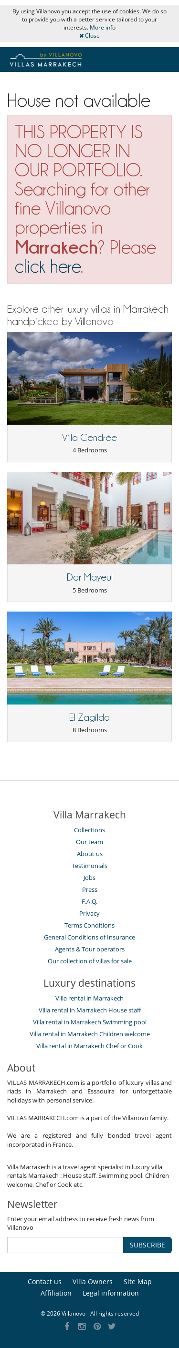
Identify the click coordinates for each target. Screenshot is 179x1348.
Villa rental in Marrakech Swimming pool (90, 1022)
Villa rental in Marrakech (89, 998)
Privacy (89, 913)
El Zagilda (89, 717)
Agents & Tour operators (90, 949)
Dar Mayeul (90, 577)
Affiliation (56, 1292)
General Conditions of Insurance (89, 937)
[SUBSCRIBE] (65, 1245)
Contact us (45, 1281)
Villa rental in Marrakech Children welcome (90, 1034)
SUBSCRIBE (147, 1244)
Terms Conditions (89, 925)
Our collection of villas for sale (90, 961)
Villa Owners (93, 1281)
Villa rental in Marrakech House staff (90, 1010)
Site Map (138, 1281)
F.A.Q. (89, 901)
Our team (89, 841)
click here (48, 266)
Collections (89, 830)
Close (89, 35)
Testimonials (89, 865)
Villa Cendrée (89, 437)
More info (103, 27)
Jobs (89, 877)
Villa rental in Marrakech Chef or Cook (89, 1046)
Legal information (111, 1292)
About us (90, 853)
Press (89, 889)
